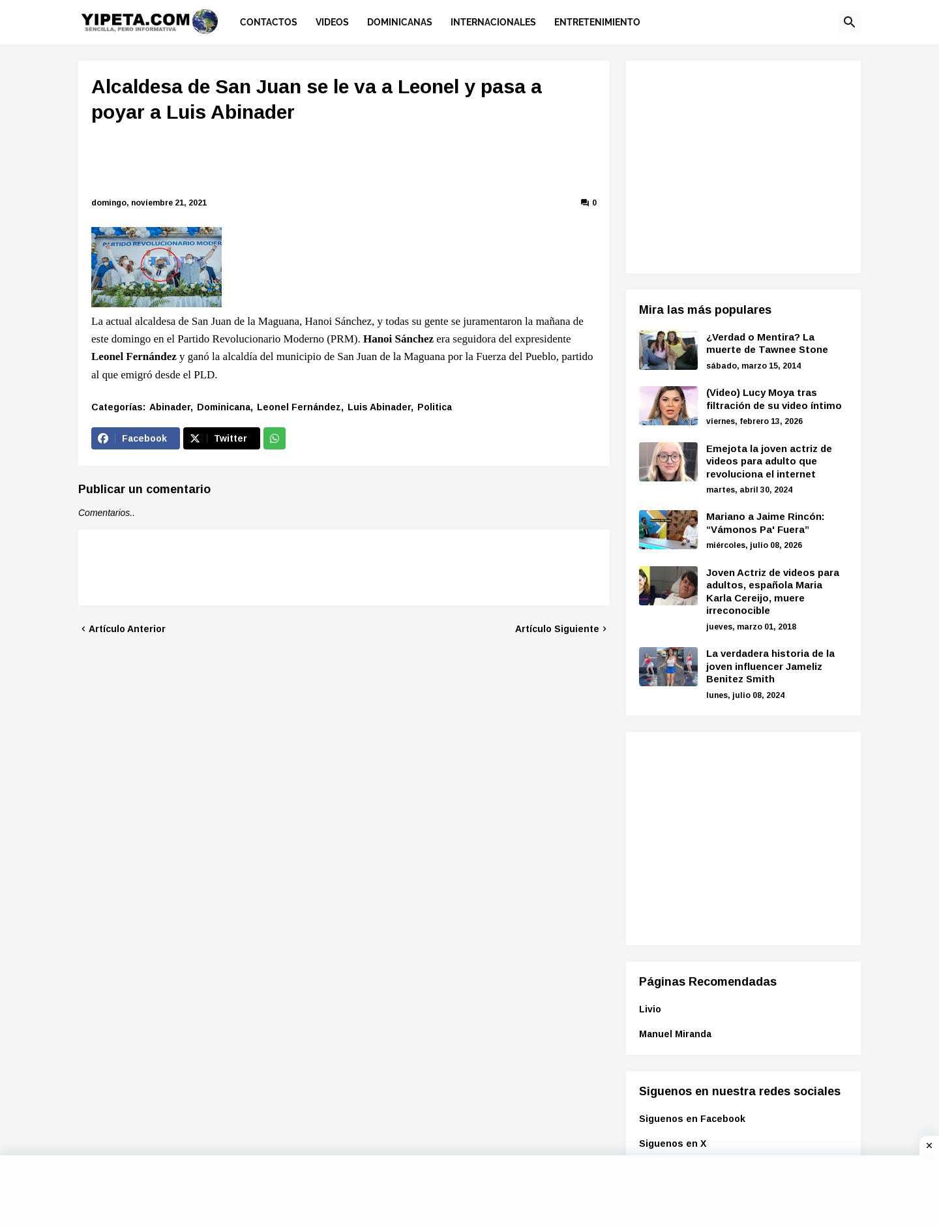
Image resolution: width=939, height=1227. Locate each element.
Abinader (169, 407)
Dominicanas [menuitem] (399, 22)
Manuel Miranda (675, 1034)
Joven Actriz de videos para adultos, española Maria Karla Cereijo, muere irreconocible (772, 591)
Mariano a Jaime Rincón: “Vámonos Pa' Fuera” (765, 523)
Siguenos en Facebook (692, 1118)
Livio (650, 1009)
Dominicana (223, 407)
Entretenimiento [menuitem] (597, 22)
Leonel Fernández (299, 407)
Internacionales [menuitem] (493, 22)
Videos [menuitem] (332, 22)
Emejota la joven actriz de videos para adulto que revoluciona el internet (769, 461)
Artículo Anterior (127, 629)
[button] (850, 22)
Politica (434, 407)
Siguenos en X (672, 1143)
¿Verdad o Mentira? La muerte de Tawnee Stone (767, 343)
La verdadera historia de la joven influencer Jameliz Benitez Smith (770, 666)
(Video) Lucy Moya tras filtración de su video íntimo (774, 399)
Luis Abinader (379, 407)
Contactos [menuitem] (268, 22)
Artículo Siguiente (557, 629)
